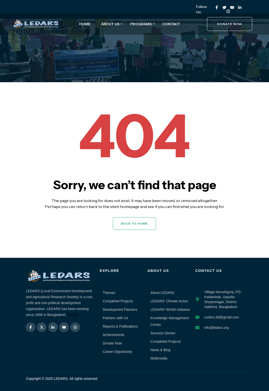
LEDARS (61, 379)
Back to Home (134, 223)
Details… (75, 315)
